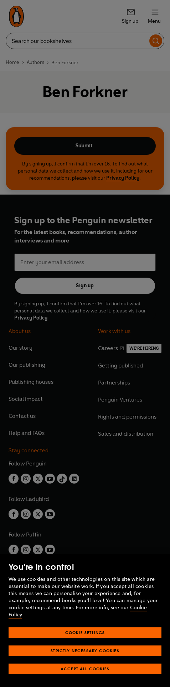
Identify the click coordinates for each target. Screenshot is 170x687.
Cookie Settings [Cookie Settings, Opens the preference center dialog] (85, 632)
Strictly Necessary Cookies (85, 650)
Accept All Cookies (85, 668)
